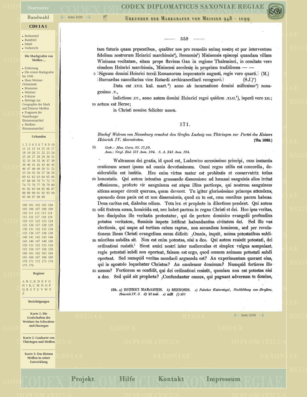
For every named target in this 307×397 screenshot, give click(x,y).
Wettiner (30, 92)
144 (50, 237)
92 (43, 193)
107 (37, 209)
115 (24, 217)
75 (28, 185)
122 (37, 221)
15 (43, 148)
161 (31, 253)
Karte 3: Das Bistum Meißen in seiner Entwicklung (39, 358)
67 (23, 181)
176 (31, 265)
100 (24, 205)
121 (31, 221)
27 (33, 157)
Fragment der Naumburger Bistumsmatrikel (32, 116)
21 (38, 153)
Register (39, 273)
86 (48, 189)
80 (52, 185)
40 (28, 165)
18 (23, 153)
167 (37, 257)
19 (28, 153)
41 (33, 165)
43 (43, 165)
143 (44, 237)
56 (38, 173)
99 (43, 197)
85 (43, 189)
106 (31, 209)
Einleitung (31, 68)
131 (31, 229)
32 (23, 161)
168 (44, 257)
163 (44, 253)
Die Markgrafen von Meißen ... (39, 58)
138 (44, 233)
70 (38, 181)
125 (24, 225)
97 (33, 197)
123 (44, 221)
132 (37, 229)
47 (28, 169)
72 (48, 181)
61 (28, 177)
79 (48, 185)
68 (28, 181)
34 (33, 161)
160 (24, 253)
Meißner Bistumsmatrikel (32, 126)
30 (48, 157)
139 (50, 233)
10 (52, 144)
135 (24, 233)
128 (44, 225)
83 (33, 189)
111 (31, 213)
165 (24, 257)
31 (52, 157)
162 (37, 253)
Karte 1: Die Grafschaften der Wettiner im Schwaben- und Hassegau (39, 320)
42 (38, 165)
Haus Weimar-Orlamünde (32, 82)
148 (44, 241)
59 (52, 173)
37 (48, 161)
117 (37, 217)
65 (48, 177)
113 (43, 213)
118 (43, 217)
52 (52, 169)
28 (38, 157)
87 (52, 189)
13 (33, 148)
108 (44, 209)
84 (38, 189)
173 (44, 261)
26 (28, 157)
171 (31, 261)
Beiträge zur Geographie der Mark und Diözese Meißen (36, 104)
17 (52, 148)
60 (23, 177)
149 (50, 241)
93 (48, 193)
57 (43, 173)
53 (23, 173)
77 (38, 185)
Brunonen (31, 88)
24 (52, 153)
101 (31, 205)
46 (23, 169)
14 (38, 148)
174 (50, 261)
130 (24, 229)
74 (23, 185)
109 (50, 209)
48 (33, 169)
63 (38, 177)
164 (50, 253)
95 (23, 197)
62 (33, 177)
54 (28, 173)
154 (50, 245)
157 (37, 249)
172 (37, 261)
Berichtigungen (38, 301)
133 (44, 229)
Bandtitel (30, 40)
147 (37, 241)
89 (28, 193)
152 (37, 245)
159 (50, 249)
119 (49, 217)
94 (52, 193)
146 (31, 241)
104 (50, 205)
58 (48, 173)
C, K (33, 281)
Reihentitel (32, 36)
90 (33, 193)
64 (43, 177)
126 (31, 225)
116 (31, 217)
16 (48, 148)
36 (43, 161)
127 (37, 225)
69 (33, 181)
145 (24, 241)
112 (37, 213)
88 (23, 193)
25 (23, 157)
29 (43, 157)
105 (24, 209)
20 (33, 153)
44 (48, 165)
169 (50, 257)
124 (50, 221)
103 (44, 205)
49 (38, 169)
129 (50, 225)
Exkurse (30, 96)
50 (43, 169)
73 (52, 181)
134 (50, 229)
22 (43, 153)
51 (48, 169)
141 (31, 237)
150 (24, 245)
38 (52, 161)
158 (44, 249)
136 (31, 233)
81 (23, 189)
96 (28, 197)
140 (24, 237)
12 (28, 148)
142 (37, 237)
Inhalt (28, 44)
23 (48, 153)
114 (49, 213)
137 (37, 233)
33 (28, 161)
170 (24, 261)
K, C (32, 285)
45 (52, 165)
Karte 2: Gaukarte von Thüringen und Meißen (39, 340)
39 (23, 165)
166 (31, 257)
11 (23, 148)
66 (52, 177)
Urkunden (39, 136)
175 (24, 265)
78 (43, 185)
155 (24, 249)
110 (24, 213)
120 (24, 221)
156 (31, 249)
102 (37, 205)
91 (38, 193)
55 (33, 173)
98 (38, 197)
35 (38, 161)
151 (31, 245)
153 (44, 245)
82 (28, 189)
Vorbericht (31, 48)
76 (33, 185)
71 (43, 181)
